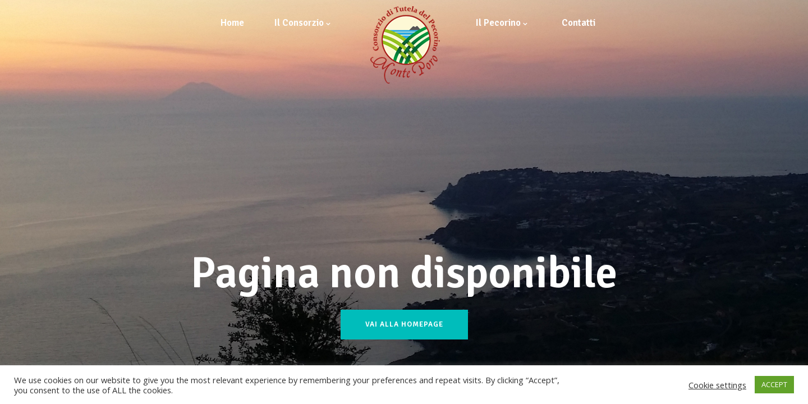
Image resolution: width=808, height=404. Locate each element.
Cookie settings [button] (717, 385)
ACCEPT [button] (774, 384)
